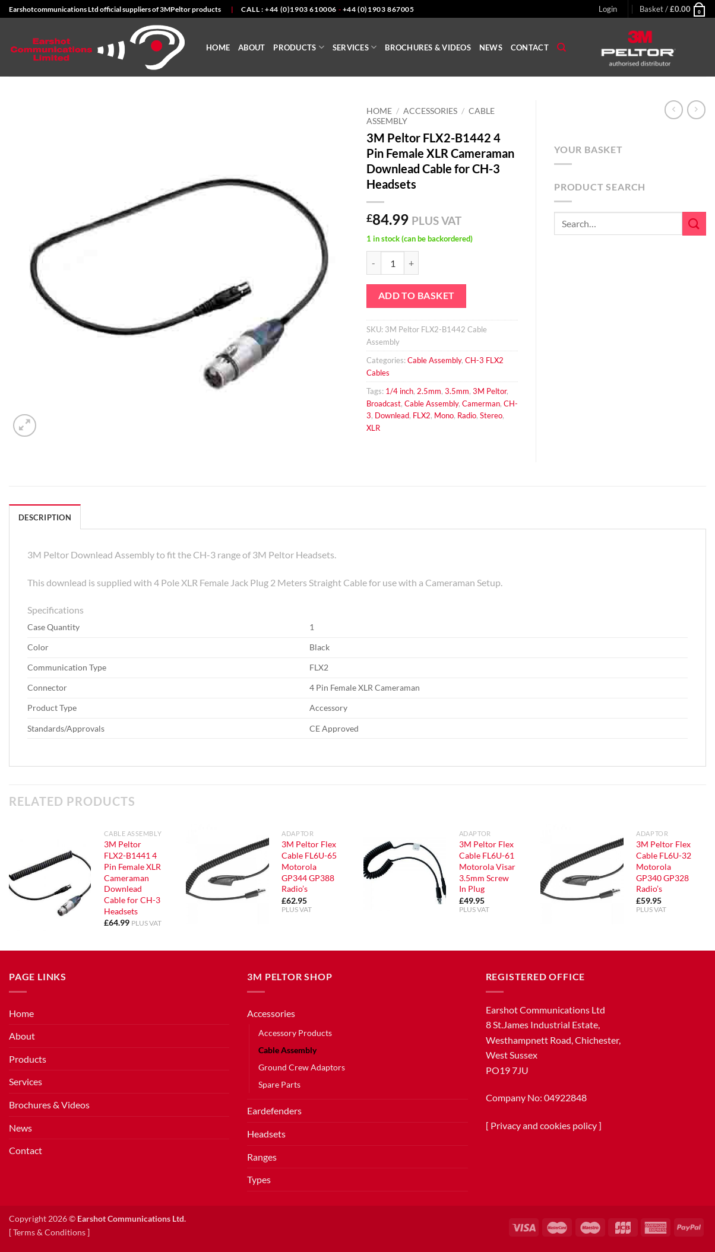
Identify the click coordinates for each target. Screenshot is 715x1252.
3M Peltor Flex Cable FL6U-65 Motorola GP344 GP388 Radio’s (309, 866)
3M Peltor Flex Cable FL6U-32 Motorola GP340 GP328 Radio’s (663, 866)
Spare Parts (279, 1084)
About (251, 47)
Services (355, 47)
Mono (444, 415)
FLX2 (422, 415)
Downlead (392, 415)
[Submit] (694, 223)
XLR (373, 428)
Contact (530, 47)
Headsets (266, 1133)
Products (298, 47)
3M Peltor (490, 391)
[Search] (561, 47)
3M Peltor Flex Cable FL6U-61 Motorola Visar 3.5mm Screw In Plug (487, 866)
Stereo (491, 415)
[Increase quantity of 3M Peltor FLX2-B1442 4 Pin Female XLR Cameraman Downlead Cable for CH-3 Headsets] (411, 263)
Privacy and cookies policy (544, 1125)
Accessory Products (295, 1033)
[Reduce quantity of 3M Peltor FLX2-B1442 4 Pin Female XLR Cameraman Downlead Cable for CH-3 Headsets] (373, 263)
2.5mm (429, 391)
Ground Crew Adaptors (301, 1067)
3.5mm (457, 391)
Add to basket (416, 295)
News (490, 47)
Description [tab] (44, 517)
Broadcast (383, 403)
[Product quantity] (392, 263)
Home (218, 47)
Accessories (430, 111)
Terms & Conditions (49, 1232)
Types (259, 1179)
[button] (608, 9)
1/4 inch (399, 391)
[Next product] (674, 109)
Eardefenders (274, 1110)
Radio (466, 415)
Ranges (262, 1156)
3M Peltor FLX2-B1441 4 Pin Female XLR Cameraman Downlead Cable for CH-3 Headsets (132, 877)
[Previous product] (696, 109)
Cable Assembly (434, 360)
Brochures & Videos (428, 47)
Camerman (481, 403)
